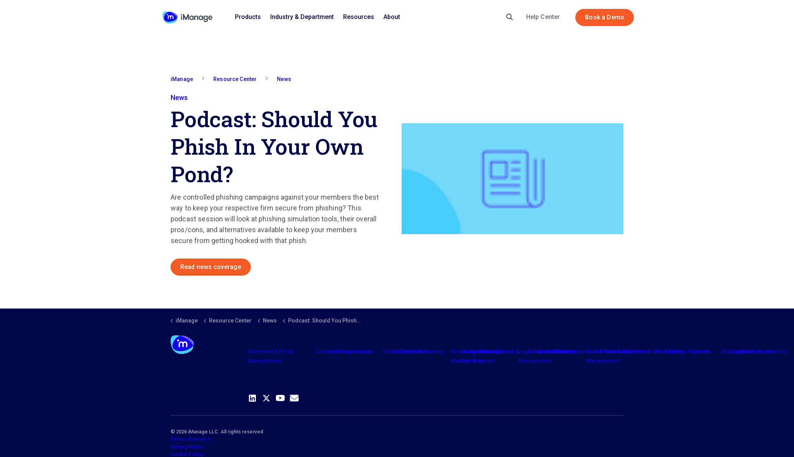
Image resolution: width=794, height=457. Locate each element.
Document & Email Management (270, 356)
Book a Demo (604, 17)
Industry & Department (302, 17)
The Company (573, 351)
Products (248, 17)
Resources (358, 17)
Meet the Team (642, 351)
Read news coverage (210, 267)
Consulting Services (349, 351)
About (391, 17)
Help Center (543, 17)
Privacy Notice (187, 447)
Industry (489, 351)
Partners (412, 351)
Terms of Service (191, 439)
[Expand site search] (510, 17)
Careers (701, 351)
